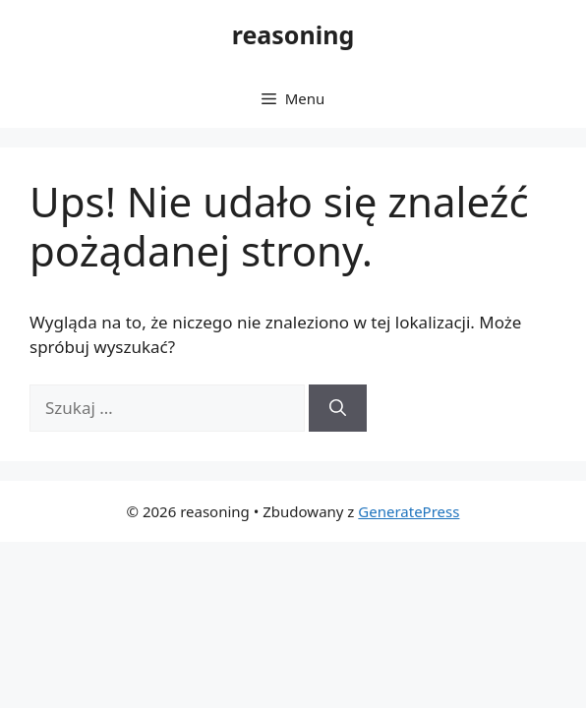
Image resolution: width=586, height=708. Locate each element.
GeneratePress (408, 511)
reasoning (293, 34)
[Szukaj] (338, 408)
